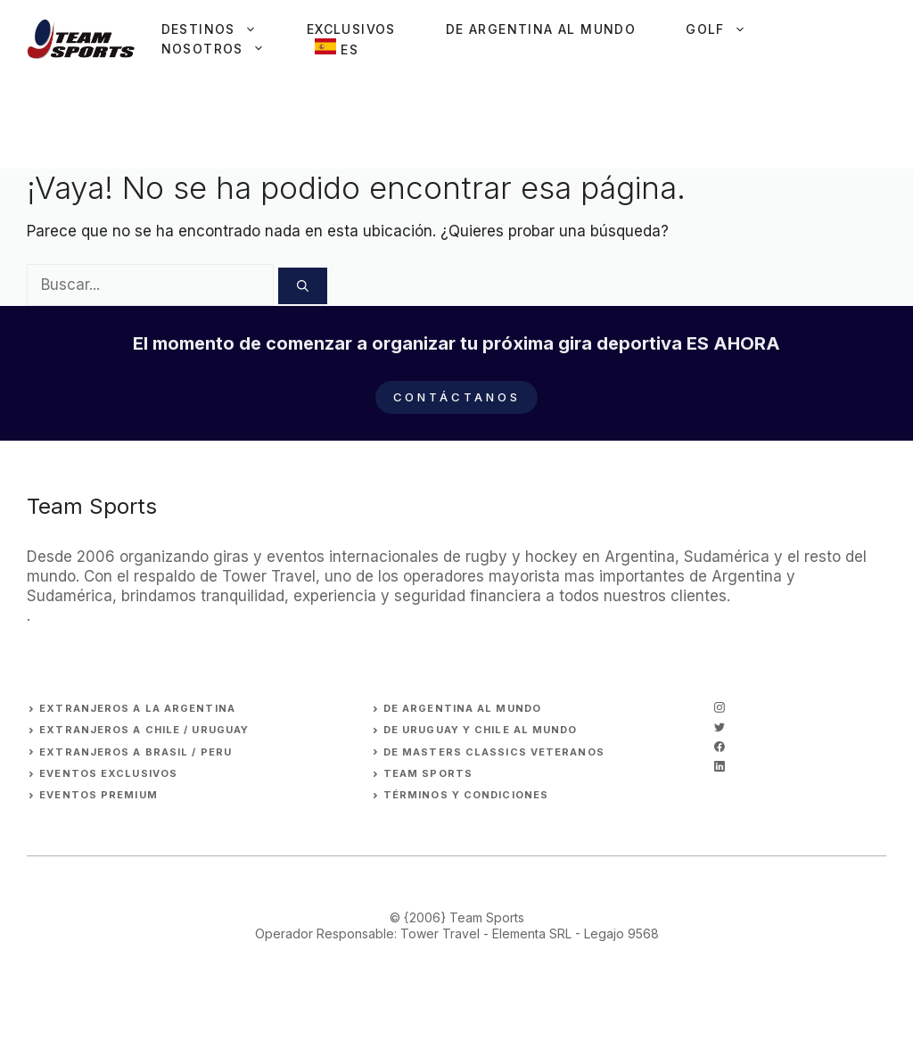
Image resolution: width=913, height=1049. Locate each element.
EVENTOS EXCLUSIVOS (108, 773)
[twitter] (719, 727)
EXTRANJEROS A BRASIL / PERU (135, 752)
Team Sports (428, 773)
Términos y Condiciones (465, 795)
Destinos (221, 29)
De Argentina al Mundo (541, 29)
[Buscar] (302, 286)
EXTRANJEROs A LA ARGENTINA (137, 708)
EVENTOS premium (98, 795)
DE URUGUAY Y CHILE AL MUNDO (480, 729)
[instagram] (719, 707)
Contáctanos (457, 397)
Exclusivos (351, 29)
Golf (728, 29)
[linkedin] (719, 766)
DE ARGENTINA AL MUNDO (462, 708)
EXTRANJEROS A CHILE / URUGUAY (144, 729)
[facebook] (719, 746)
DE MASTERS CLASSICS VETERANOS (494, 752)
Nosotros (225, 49)
